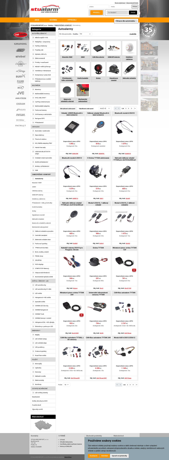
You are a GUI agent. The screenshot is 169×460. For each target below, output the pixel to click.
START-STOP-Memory (42, 268)
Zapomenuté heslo (132, 3)
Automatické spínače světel (44, 277)
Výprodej (72, 20)
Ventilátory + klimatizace (43, 70)
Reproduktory (39, 135)
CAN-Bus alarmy (37, 191)
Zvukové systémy (40, 351)
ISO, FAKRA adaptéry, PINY (43, 143)
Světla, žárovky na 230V (40, 401)
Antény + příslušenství (42, 166)
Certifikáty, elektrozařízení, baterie (71, 444)
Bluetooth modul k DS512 (72, 158)
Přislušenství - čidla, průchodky (42, 203)
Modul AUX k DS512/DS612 (124, 338)
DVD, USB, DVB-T (40, 98)
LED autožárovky (40, 285)
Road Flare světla (40, 355)
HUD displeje (39, 264)
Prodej (96, 12)
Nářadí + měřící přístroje (42, 66)
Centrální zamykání (41, 235)
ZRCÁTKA (38, 260)
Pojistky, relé (39, 50)
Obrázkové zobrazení (67, 108)
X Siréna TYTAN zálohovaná (98, 158)
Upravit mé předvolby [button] (119, 456)
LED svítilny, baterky (41, 392)
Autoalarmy (39, 178)
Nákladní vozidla (40, 376)
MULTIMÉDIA (36, 85)
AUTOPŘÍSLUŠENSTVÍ (39, 33)
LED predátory (39, 347)
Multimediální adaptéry (42, 106)
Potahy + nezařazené (41, 62)
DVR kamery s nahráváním (43, 114)
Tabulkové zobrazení (86, 108)
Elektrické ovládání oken (43, 239)
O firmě (62, 439)
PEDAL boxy (39, 256)
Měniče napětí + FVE (41, 37)
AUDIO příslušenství (41, 162)
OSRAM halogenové (41, 310)
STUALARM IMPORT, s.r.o (39, 25)
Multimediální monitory (42, 93)
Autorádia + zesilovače (42, 131)
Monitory (38, 89)
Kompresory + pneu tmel (43, 75)
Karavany (38, 372)
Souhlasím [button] (93, 456)
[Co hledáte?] (117, 13)
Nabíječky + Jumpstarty (42, 42)
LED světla (38, 293)
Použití (34, 359)
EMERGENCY (36, 330)
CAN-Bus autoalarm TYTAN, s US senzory (72, 339)
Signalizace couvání (38, 215)
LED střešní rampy (41, 339)
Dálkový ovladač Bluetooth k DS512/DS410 (98, 114)
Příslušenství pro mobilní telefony (43, 80)
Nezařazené (36, 397)
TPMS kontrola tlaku (41, 248)
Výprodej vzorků (37, 409)
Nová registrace (120, 3)
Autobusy (38, 384)
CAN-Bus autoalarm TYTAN (124, 293)
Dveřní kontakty (37, 207)
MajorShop (68, 457)
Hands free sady (40, 147)
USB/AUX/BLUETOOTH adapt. (42, 153)
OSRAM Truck (39, 314)
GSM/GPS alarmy (37, 195)
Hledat (133, 12)
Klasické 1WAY (37, 183)
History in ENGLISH (66, 446)
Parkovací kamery (41, 110)
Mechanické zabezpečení (40, 227)
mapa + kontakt (36, 446)
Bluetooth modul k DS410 (125, 113)
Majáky (37, 335)
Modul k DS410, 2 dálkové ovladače (125, 204)
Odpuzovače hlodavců (42, 272)
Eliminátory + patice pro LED (44, 326)
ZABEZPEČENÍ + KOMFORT (63, 25)
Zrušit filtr (133, 34)
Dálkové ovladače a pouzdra (44, 231)
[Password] (120, 6)
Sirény (34, 211)
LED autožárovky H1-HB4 (43, 289)
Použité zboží (36, 405)
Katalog (50, 25)
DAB (36, 170)
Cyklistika (38, 368)
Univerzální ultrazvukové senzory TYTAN (98, 294)
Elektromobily (39, 380)
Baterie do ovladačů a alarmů (41, 223)
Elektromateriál (40, 58)
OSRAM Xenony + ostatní (43, 318)
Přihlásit (135, 6)
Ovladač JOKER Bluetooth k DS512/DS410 (71, 114)
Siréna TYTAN (98, 248)
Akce (37, 20)
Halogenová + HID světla (43, 297)
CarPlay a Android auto (42, 102)
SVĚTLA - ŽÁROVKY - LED (40, 281)
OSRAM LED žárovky (41, 306)
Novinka (53, 20)
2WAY (34, 187)
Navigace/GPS (40, 118)
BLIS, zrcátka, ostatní (42, 252)
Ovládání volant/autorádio (43, 158)
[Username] (98, 6)
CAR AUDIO (36, 127)
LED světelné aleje (41, 343)
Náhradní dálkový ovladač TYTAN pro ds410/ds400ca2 (124, 159)
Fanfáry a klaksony (41, 46)
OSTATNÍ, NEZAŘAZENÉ (39, 388)
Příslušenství (39, 122)
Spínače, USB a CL (41, 54)
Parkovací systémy (41, 243)
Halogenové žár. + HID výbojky (44, 322)
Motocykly (38, 363)
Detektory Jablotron (38, 199)
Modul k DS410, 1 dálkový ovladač (98, 204)
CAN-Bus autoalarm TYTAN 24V (98, 338)
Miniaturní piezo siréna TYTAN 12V (124, 249)
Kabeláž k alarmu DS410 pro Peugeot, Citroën (72, 249)
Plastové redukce (40, 139)
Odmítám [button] (104, 456)
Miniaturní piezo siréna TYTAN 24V (72, 294)
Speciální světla (40, 301)
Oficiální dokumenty (66, 442)
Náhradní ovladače (38, 219)
